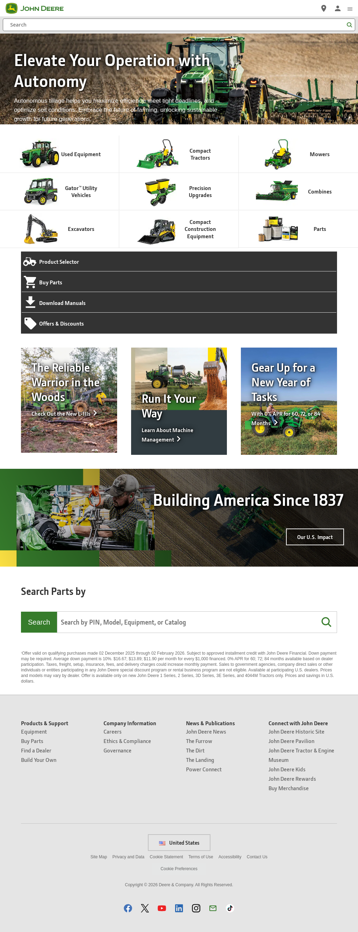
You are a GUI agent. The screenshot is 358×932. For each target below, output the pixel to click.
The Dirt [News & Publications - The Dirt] (195, 750)
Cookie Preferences (178, 868)
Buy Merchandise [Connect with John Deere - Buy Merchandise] (288, 788)
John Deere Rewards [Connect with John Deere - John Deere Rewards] (292, 778)
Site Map (99, 856)
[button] (326, 622)
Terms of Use (200, 856)
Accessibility (230, 856)
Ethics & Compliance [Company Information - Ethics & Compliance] (127, 740)
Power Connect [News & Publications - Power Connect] (204, 769)
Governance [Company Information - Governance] (117, 750)
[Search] (179, 25)
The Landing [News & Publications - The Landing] (200, 759)
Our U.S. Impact (315, 536)
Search (39, 622)
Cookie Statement (166, 856)
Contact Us (257, 856)
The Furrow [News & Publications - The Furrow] (199, 740)
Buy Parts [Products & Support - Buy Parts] (32, 740)
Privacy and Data (128, 856)
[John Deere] (39, 8)
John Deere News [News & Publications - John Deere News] (206, 731)
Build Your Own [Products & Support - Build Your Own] (38, 759)
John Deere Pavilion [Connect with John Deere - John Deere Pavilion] (291, 740)
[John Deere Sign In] (338, 8)
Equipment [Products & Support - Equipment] (34, 731)
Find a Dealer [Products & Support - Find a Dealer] (36, 750)
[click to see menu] (350, 8)
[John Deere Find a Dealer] (324, 8)
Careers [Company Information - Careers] (112, 731)
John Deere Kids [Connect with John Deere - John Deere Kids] (287, 769)
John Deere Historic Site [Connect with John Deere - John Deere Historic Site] (296, 731)
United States (179, 842)
